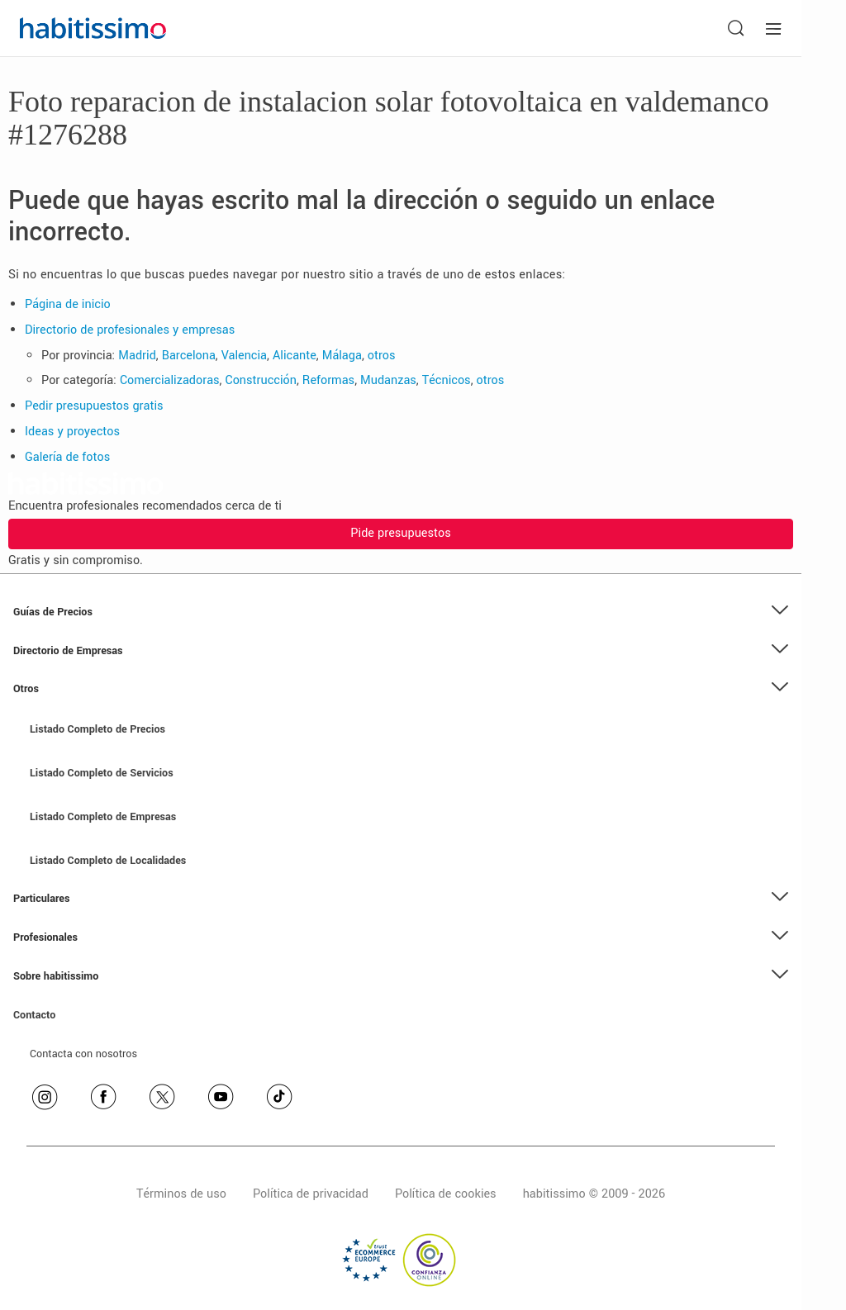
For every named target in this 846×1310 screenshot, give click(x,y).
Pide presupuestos (400, 533)
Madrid (137, 355)
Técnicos (446, 380)
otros (382, 355)
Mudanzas (388, 380)
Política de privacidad (310, 1194)
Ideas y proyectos (72, 431)
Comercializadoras (170, 380)
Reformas (328, 380)
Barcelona (189, 355)
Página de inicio (68, 304)
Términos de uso (181, 1194)
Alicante (294, 355)
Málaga (342, 355)
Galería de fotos (67, 457)
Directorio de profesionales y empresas (130, 330)
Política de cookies (446, 1194)
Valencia (244, 355)
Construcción (261, 380)
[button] (400, 612)
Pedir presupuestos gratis (94, 406)
